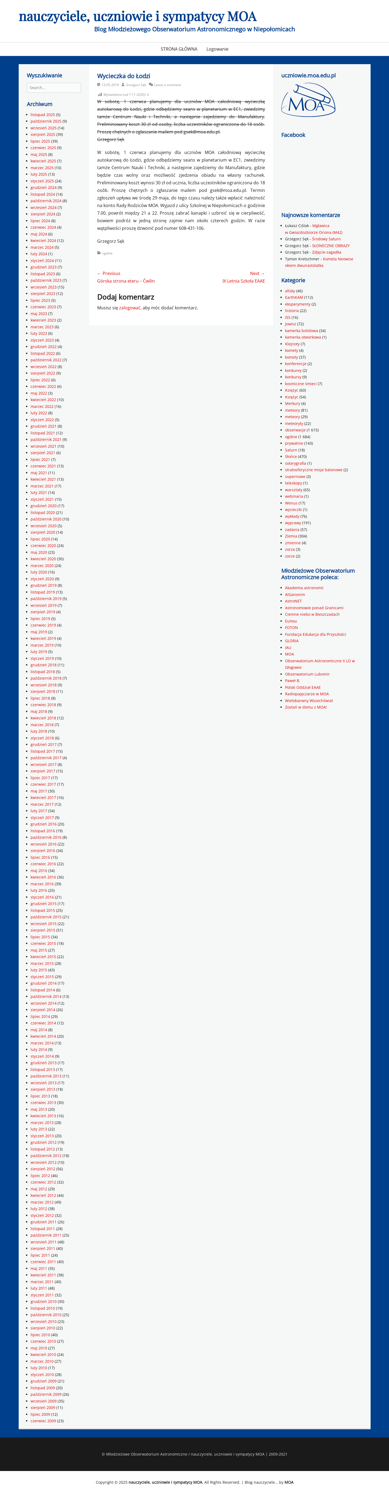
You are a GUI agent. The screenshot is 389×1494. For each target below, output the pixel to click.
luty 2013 (39, 1129)
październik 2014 (46, 996)
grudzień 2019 (44, 585)
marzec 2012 (42, 1202)
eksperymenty (297, 304)
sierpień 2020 (43, 532)
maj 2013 (39, 1109)
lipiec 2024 (40, 220)
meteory (292, 410)
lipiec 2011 (40, 1255)
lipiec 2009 (40, 1414)
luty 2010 (39, 1367)
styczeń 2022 (42, 419)
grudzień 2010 (44, 1301)
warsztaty (293, 489)
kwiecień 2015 (43, 956)
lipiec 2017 (40, 777)
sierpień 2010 (43, 1328)
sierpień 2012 (43, 1168)
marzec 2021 (42, 486)
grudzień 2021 (44, 426)
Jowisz (290, 323)
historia (292, 310)
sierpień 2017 (43, 771)
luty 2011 (39, 1288)
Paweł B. (292, 680)
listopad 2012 (43, 1149)
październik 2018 (46, 678)
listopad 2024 (43, 194)
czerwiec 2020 (43, 545)
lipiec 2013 (40, 1096)
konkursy (293, 376)
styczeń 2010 (42, 1374)
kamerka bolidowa (301, 330)
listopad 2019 (43, 592)
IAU (288, 647)
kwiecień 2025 (43, 160)
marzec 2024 (42, 247)
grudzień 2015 (44, 903)
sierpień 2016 (43, 850)
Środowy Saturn (326, 238)
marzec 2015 (42, 963)
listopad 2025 (43, 114)
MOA (289, 654)
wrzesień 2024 (44, 207)
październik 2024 (46, 200)
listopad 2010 (43, 1308)
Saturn (291, 450)
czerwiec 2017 (43, 784)
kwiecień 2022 (43, 399)
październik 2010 (46, 1314)
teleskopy (293, 483)
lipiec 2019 (40, 618)
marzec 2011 (42, 1281)
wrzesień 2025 (44, 127)
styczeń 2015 (42, 976)
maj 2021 (39, 472)
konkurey (293, 370)
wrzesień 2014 (44, 1003)
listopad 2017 (43, 751)
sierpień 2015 (43, 930)
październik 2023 (46, 280)
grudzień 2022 (44, 346)
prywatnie (294, 443)
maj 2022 (39, 393)
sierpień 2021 (43, 452)
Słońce (291, 456)
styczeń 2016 (42, 897)
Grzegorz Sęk (136, 85)
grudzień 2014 (44, 983)
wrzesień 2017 (44, 764)
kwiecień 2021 (43, 479)
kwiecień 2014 (43, 1036)
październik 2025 (46, 121)
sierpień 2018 (43, 691)
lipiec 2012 (40, 1175)
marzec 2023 (42, 326)
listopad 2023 (43, 273)
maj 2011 (39, 1268)
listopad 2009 (43, 1387)
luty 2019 (39, 651)
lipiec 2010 (40, 1334)
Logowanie (217, 49)
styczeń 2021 (42, 499)
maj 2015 (39, 950)
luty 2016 (39, 890)
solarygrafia (295, 463)
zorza (290, 549)
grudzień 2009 (44, 1381)
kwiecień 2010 (43, 1354)
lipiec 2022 (40, 379)
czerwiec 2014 (43, 1023)
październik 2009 (46, 1394)
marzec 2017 (42, 804)
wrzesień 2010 (44, 1321)
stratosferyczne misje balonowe (313, 469)
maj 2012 (39, 1188)
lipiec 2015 (40, 936)
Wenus (291, 503)
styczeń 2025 (42, 181)
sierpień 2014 (43, 1009)
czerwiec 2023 (43, 306)
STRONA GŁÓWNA (179, 49)
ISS (287, 317)
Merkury (292, 403)
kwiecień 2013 (43, 1115)
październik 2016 (46, 837)
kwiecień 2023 (43, 320)
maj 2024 (39, 234)
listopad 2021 (43, 432)
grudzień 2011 (44, 1221)
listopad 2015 (43, 910)
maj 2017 (39, 791)
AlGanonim (295, 594)
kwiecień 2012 (43, 1195)
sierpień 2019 (43, 611)
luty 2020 (39, 572)
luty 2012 (39, 1208)
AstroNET (293, 601)
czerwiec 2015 (43, 943)
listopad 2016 (43, 830)
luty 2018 (39, 731)
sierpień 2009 (43, 1407)
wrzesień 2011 (44, 1241)
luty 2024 (39, 253)
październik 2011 (46, 1235)
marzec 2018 (42, 724)
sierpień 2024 (43, 214)
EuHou (291, 621)
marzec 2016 (42, 883)
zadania (292, 529)
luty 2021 (39, 492)
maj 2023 (39, 313)
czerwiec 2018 (43, 704)
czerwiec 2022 (43, 386)
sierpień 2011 (43, 1248)
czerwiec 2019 (43, 625)
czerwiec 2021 (43, 465)
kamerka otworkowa (303, 337)
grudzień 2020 (44, 505)
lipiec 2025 (40, 141)
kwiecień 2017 (43, 797)
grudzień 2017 (44, 744)
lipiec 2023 (40, 300)
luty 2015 (39, 969)
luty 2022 (39, 412)
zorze (290, 556)
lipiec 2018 (40, 698)
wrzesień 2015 (44, 923)
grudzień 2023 (44, 267)
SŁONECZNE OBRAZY (331, 245)
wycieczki (293, 509)
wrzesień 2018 (44, 684)
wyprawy (293, 522)
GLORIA (292, 640)
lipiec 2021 (40, 459)
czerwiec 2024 (43, 227)
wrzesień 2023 (44, 287)
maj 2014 (39, 1029)
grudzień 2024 (44, 187)
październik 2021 (46, 439)
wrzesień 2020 (44, 525)
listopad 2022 (43, 353)
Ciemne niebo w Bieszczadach (312, 614)
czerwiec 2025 (43, 147)
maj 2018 (39, 711)
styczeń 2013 (42, 1135)
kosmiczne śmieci (301, 383)
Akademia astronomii (304, 587)
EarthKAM (294, 297)
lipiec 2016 (40, 857)
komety (291, 350)
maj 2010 (39, 1348)
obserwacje (295, 430)
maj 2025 (39, 154)
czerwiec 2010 (43, 1341)
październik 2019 (46, 598)
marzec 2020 (42, 565)
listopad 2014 (43, 989)
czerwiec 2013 (43, 1102)
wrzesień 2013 (44, 1082)
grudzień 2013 (44, 1062)
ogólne (107, 253)
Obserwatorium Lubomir (307, 674)
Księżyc (291, 390)
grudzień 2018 (44, 664)
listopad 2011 (43, 1228)
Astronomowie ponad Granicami (314, 607)
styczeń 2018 (42, 738)
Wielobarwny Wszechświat (309, 700)
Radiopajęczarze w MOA (307, 693)
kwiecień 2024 (43, 240)
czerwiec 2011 (43, 1261)
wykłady (292, 516)
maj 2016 (39, 870)
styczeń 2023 (42, 340)
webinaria (294, 496)
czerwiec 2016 (43, 863)
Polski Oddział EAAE (303, 687)
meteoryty (294, 423)
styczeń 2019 (42, 658)
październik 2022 (46, 359)
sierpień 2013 (43, 1089)
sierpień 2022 (43, 373)
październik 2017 (46, 757)
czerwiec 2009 (43, 1420)
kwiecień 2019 (43, 638)
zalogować (129, 308)
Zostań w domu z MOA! (306, 707)
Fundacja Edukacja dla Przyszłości (315, 634)
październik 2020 (46, 519)
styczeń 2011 (42, 1295)
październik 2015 (46, 916)
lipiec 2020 (40, 539)
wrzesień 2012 (44, 1162)
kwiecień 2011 (43, 1274)
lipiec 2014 (40, 1016)
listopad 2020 (43, 512)
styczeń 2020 (42, 578)
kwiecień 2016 (43, 877)
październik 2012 (46, 1155)
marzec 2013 (42, 1122)
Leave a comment (167, 85)
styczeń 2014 (42, 1056)
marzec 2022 (42, 406)
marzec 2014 (42, 1043)
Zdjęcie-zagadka (326, 252)
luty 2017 (39, 810)
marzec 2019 (42, 645)
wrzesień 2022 (44, 366)
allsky (290, 290)
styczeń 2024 (42, 260)
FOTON (291, 627)
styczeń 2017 (42, 817)
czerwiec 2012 (43, 1182)
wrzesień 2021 (44, 446)
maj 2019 (39, 631)
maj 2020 (39, 552)
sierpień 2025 (43, 134)
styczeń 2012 (42, 1215)
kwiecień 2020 (43, 558)
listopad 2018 (43, 671)
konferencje (295, 363)
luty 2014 (39, 1049)
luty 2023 (39, 333)
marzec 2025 (42, 167)
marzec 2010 (42, 1361)
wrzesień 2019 (44, 605)
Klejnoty (292, 343)
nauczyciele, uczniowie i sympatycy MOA (137, 15)
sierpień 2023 (43, 293)
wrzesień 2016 (44, 844)
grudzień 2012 (44, 1142)
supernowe (295, 476)
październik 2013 (46, 1076)
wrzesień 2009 (44, 1401)
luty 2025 (39, 174)
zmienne (293, 542)
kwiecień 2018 (43, 717)
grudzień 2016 (44, 824)
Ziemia (291, 536)
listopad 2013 (43, 1069)
